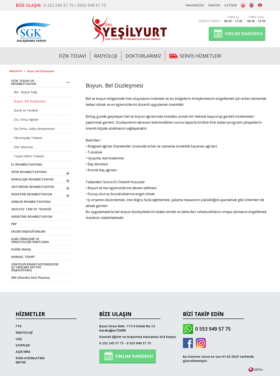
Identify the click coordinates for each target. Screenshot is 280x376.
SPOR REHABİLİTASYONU (29, 172)
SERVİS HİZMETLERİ (196, 56)
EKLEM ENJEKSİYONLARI (28, 231)
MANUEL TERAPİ (23, 257)
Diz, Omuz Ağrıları (26, 119)
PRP (14, 224)
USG (19, 339)
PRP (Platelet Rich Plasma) (30, 278)
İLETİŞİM (230, 5)
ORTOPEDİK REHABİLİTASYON (32, 187)
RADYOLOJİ (105, 56)
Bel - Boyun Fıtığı (25, 92)
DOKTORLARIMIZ (143, 56)
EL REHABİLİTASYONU (26, 164)
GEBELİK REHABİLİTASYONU (31, 202)
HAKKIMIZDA (194, 5)
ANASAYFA (15, 71)
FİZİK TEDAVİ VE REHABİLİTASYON (23, 82)
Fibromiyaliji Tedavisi (28, 138)
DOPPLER (23, 345)
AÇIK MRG (23, 351)
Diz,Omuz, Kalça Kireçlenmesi (34, 129)
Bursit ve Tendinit (26, 110)
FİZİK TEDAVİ (71, 56)
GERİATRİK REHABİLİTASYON (31, 216)
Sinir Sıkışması (23, 147)
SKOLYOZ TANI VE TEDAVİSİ (31, 209)
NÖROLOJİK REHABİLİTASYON (32, 179)
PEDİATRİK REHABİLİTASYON (31, 194)
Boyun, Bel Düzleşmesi (40, 71)
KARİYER (214, 5)
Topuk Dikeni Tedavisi (29, 156)
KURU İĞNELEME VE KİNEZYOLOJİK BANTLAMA (30, 240)
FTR (18, 326)
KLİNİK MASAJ (21, 249)
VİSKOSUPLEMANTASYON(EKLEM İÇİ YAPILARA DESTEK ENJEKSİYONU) (34, 267)
